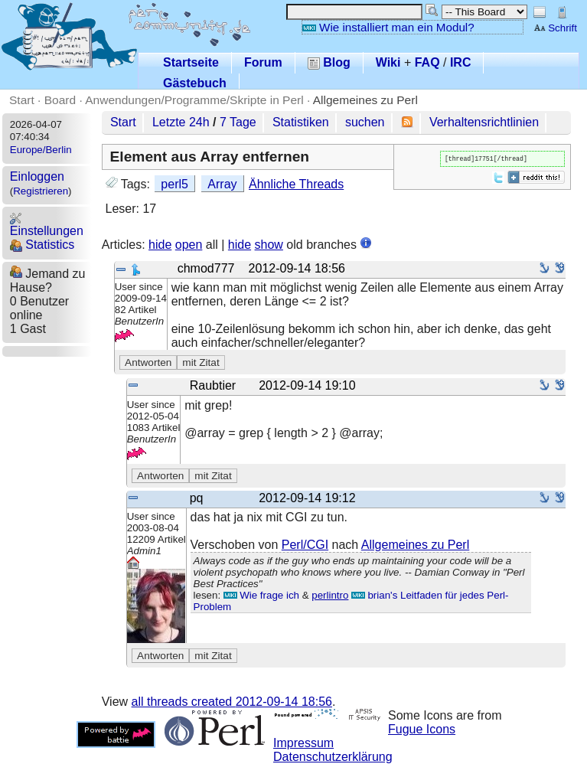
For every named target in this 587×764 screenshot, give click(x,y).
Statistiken (300, 122)
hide (159, 244)
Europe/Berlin (41, 149)
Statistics (42, 244)
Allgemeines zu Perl (365, 99)
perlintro (329, 595)
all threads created (232, 701)
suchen (365, 122)
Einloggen (37, 176)
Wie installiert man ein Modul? (388, 27)
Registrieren (40, 191)
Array (221, 184)
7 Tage (238, 122)
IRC (460, 62)
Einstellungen (46, 224)
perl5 (174, 184)
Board (60, 99)
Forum (263, 62)
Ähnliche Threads (296, 184)
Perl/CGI (305, 544)
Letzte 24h (181, 122)
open (189, 244)
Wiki (388, 62)
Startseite (191, 62)
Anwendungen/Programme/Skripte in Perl (194, 99)
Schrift (555, 28)
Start (21, 99)
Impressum (303, 742)
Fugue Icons (421, 729)
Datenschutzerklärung (333, 756)
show (269, 244)
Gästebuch (195, 83)
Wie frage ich (261, 595)
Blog (329, 62)
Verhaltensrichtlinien (484, 122)
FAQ (427, 62)
